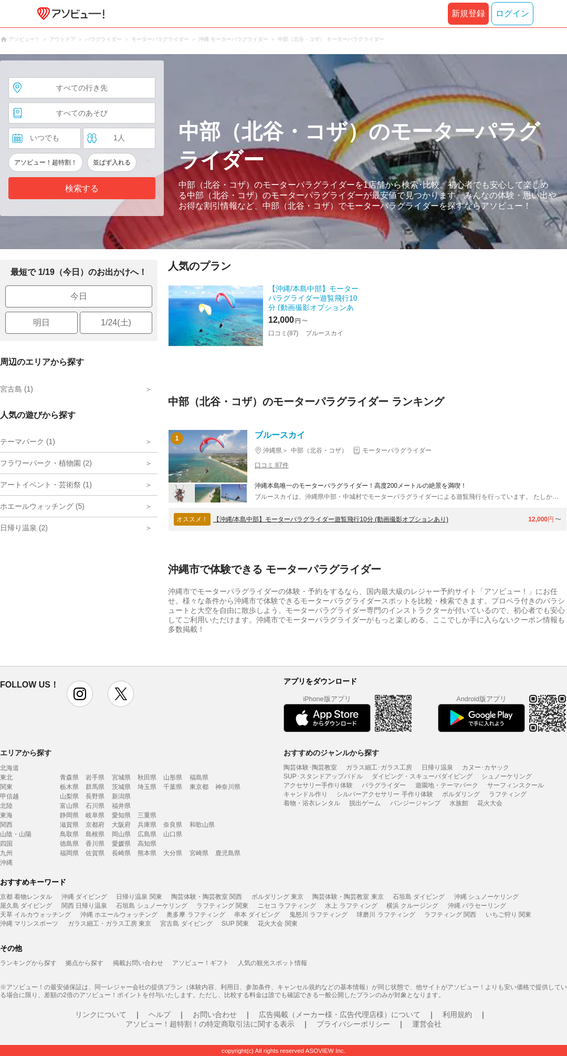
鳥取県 (69, 834)
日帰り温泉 (437, 767)
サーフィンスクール (515, 785)
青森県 (69, 777)
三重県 (147, 815)
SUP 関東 (235, 923)
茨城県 (121, 787)
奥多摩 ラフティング (195, 914)
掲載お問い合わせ (138, 963)
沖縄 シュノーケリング (486, 896)
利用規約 (457, 1014)
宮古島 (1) (16, 389)
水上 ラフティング (351, 905)
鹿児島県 (227, 853)
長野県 (95, 796)
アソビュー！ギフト (200, 963)
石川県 (95, 805)
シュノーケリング (506, 776)
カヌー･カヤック (485, 767)
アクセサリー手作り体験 (318, 785)
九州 (6, 853)
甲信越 (9, 796)
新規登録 (468, 13)
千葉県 (172, 787)
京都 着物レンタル (26, 896)
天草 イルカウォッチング (35, 914)
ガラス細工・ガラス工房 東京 (109, 923)
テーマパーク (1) (27, 441)
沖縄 (6, 862)
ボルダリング (461, 794)
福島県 (199, 777)
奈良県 (172, 824)
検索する (82, 188)
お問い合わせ (215, 1014)
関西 (6, 824)
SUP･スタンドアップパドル (323, 776)
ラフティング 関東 (222, 905)
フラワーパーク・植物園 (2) (46, 463)
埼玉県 (147, 787)
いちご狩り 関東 (508, 914)
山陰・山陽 (16, 834)
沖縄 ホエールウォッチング (119, 914)
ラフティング (508, 794)
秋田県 (147, 777)
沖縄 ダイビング (84, 896)
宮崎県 (199, 853)
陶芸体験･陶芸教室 (310, 767)
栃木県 (69, 787)
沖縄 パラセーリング (477, 905)
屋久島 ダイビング (26, 905)
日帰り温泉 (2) (24, 528)
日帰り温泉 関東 (139, 896)
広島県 (147, 834)
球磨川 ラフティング (385, 914)
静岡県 (69, 815)
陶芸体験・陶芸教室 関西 (206, 896)
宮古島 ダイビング (186, 923)
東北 (6, 777)
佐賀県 (95, 853)
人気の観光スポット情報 (272, 963)
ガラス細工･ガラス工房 (379, 767)
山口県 (172, 834)
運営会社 (427, 1024)
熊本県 (147, 853)
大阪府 (121, 824)
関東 (6, 787)
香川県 (95, 843)
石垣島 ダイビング (419, 896)
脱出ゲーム (365, 803)
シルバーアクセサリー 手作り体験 (385, 794)
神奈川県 (227, 787)
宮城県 (121, 777)
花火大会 (489, 803)
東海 (6, 815)
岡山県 (121, 834)
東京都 (199, 787)
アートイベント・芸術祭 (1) (46, 484)
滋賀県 (69, 824)
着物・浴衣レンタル (312, 803)
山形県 (172, 777)
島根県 (95, 834)
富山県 (69, 805)
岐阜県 (95, 815)
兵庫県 (147, 824)
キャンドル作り (306, 794)
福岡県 (69, 853)
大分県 (172, 853)
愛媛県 (121, 843)
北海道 (9, 768)
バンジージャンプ (415, 803)
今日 (78, 296)
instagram (80, 694)
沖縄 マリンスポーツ (29, 923)
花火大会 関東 (277, 923)
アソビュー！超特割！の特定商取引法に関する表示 (210, 1024)
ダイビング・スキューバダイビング (422, 776)
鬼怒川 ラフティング (318, 914)
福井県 (121, 805)
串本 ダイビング (257, 914)
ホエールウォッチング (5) (42, 506)
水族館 (458, 803)
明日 (41, 322)
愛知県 (121, 815)
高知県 (147, 843)
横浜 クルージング (412, 905)
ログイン (512, 13)
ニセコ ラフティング (287, 905)
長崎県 (121, 853)
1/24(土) (116, 322)
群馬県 (95, 787)
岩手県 (95, 777)
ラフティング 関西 (450, 914)
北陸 (6, 805)
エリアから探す (25, 753)
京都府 (95, 824)
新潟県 (121, 796)
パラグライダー (384, 785)
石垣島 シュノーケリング (151, 905)
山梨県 (69, 796)
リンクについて (101, 1014)
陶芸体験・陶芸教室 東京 (347, 896)
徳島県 (69, 843)
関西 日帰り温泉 (84, 905)
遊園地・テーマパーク (446, 785)
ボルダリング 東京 (277, 896)
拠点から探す (84, 963)
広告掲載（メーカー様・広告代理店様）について (340, 1014)
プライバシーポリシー (353, 1024)
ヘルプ (160, 1014)
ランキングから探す (28, 963)
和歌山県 (202, 824)
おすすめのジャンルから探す (331, 753)
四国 (6, 843)
